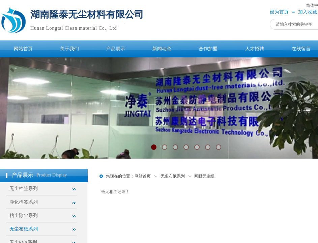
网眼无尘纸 (204, 176)
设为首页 (279, 12)
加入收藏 (307, 12)
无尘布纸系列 (173, 176)
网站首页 (143, 176)
